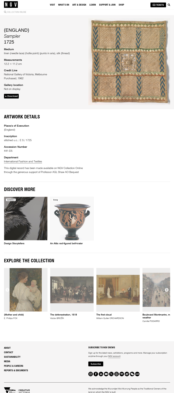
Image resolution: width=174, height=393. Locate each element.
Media (7, 361)
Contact (8, 352)
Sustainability (12, 357)
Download (11, 96)
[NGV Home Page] (11, 4)
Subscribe (96, 364)
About (7, 348)
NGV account (114, 356)
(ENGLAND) (16, 30)
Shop (121, 5)
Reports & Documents (16, 370)
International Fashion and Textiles (23, 161)
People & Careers (13, 366)
